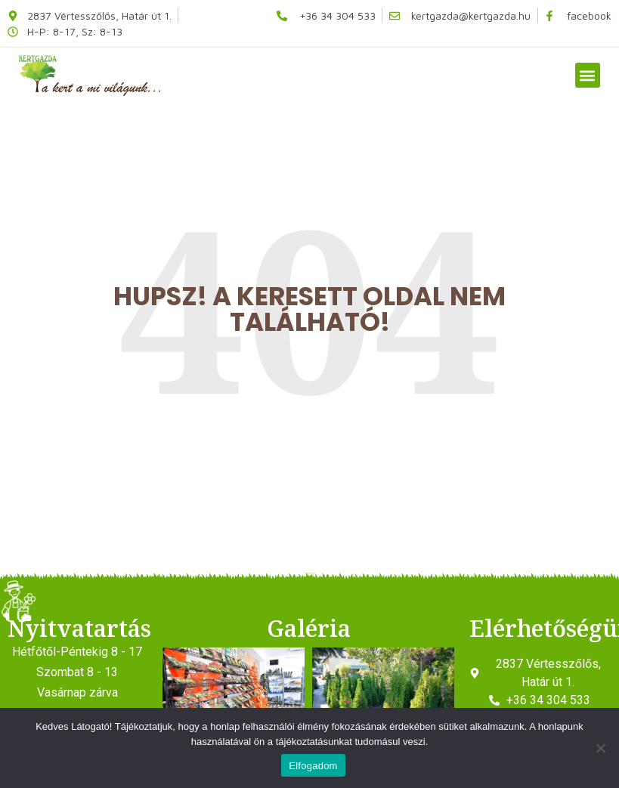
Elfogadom (313, 765)
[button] (587, 75)
